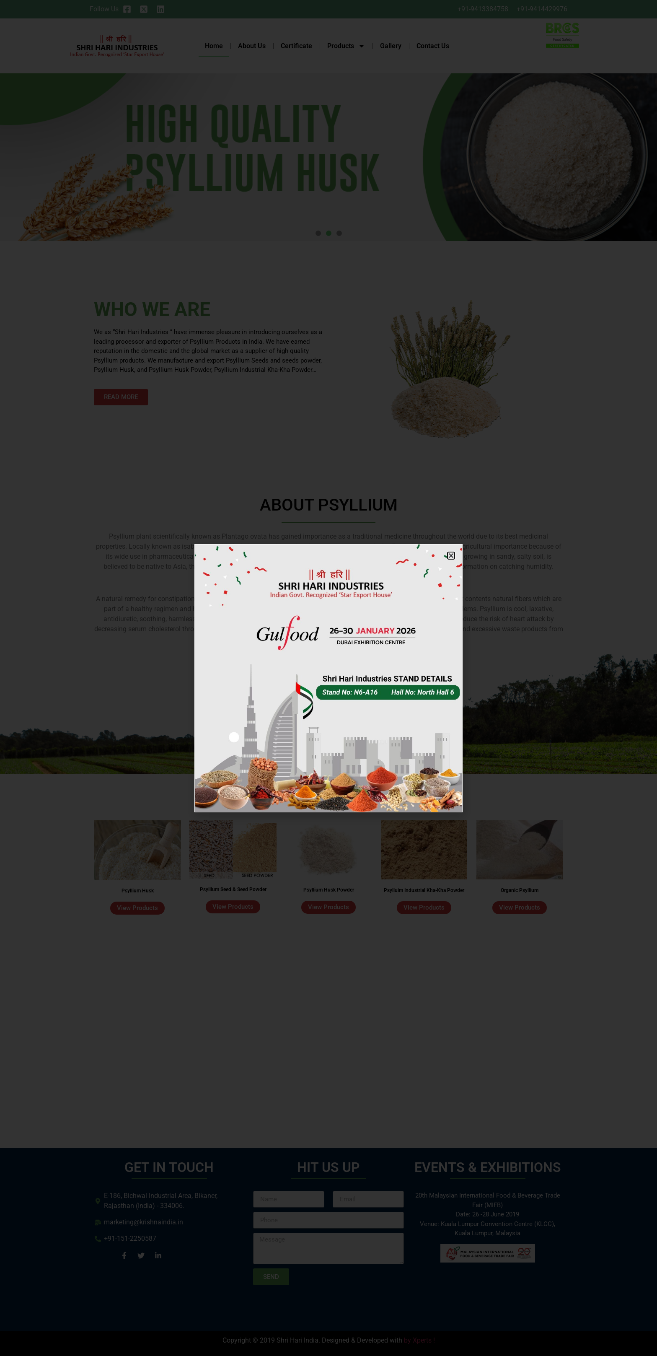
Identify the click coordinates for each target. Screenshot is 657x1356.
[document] (328, 678)
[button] (451, 555)
